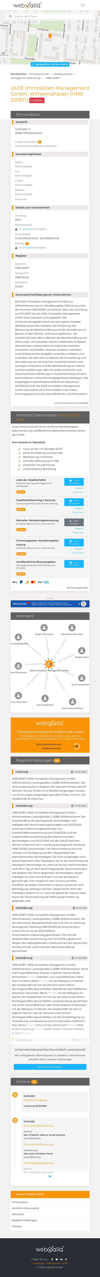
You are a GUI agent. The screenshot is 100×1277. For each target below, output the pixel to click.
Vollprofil (28, 229)
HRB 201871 (53, 78)
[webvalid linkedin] (62, 1259)
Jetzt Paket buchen (50, 1066)
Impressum (39, 1263)
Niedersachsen (63, 74)
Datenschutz (54, 1263)
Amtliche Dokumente (25, 1208)
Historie (16, 1226)
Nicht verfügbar (74, 522)
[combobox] (50, 16)
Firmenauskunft (39, 74)
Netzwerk (18, 1214)
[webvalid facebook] (53, 1259)
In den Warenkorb (74, 481)
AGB (64, 1263)
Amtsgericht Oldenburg (25, 78)
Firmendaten (20, 1202)
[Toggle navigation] (82, 5)
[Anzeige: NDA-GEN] (50, 601)
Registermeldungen (24, 1220)
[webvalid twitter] (57, 1259)
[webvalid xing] (66, 1259)
